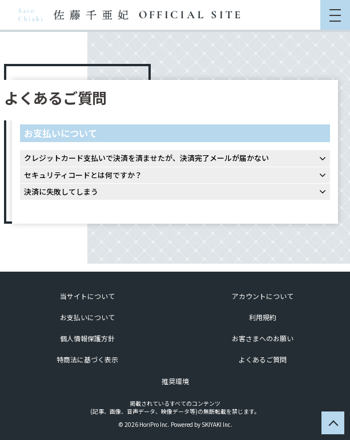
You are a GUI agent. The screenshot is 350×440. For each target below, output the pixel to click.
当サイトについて (87, 296)
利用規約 (262, 317)
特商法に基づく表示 (87, 359)
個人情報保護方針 (87, 338)
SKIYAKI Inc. (217, 424)
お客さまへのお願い (262, 338)
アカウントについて (262, 296)
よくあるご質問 (263, 359)
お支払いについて (87, 317)
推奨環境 (175, 381)
